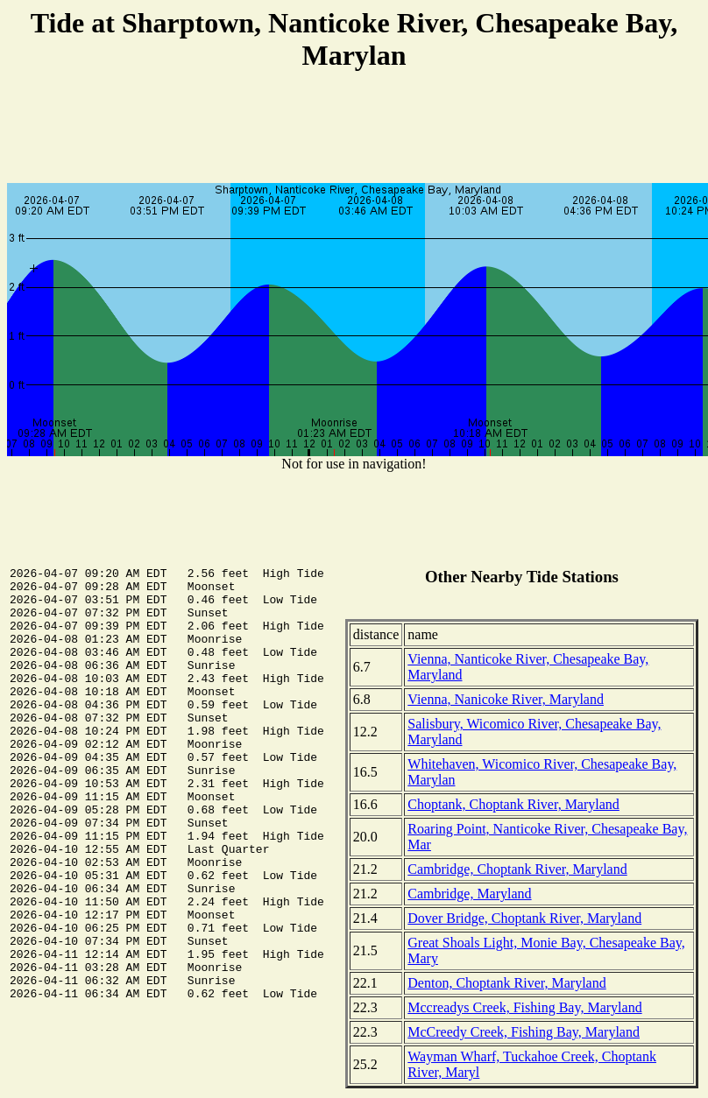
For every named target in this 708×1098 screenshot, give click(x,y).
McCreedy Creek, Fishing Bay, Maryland (523, 1031)
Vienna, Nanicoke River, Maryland (505, 699)
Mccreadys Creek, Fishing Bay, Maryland (524, 1007)
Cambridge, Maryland (469, 893)
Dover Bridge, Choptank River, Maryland (524, 918)
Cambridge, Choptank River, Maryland (517, 869)
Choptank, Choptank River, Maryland (513, 804)
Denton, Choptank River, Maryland (506, 982)
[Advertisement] (354, 129)
